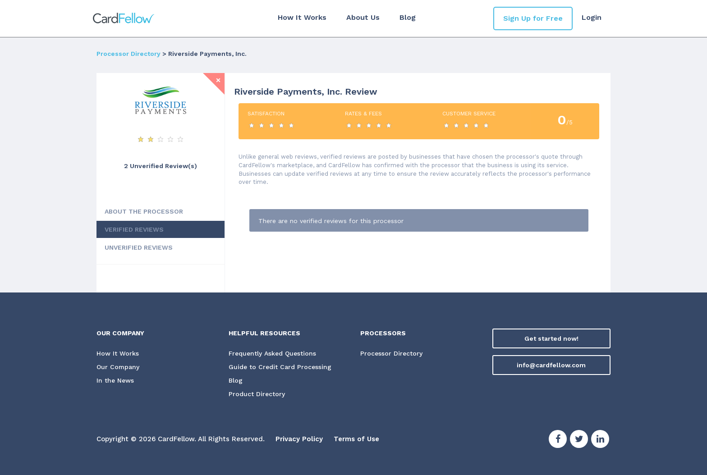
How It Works (302, 17)
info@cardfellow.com (551, 365)
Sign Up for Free (533, 18)
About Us (363, 17)
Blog (407, 17)
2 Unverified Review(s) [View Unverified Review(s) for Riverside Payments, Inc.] (160, 165)
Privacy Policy (299, 439)
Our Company (118, 366)
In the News (115, 380)
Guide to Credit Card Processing (280, 366)
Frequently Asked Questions (272, 353)
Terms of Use (356, 439)
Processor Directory (128, 53)
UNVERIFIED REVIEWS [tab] (139, 247)
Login (591, 17)
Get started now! (551, 338)
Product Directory (257, 393)
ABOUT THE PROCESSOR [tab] (144, 211)
